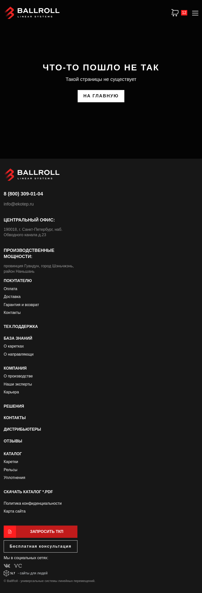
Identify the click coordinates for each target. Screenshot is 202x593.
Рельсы (10, 470)
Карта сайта (15, 511)
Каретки (11, 462)
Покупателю (18, 281)
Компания (15, 368)
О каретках (14, 346)
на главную (101, 95)
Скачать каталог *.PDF (28, 492)
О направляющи (18, 354)
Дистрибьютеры (22, 429)
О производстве (18, 376)
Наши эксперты (18, 384)
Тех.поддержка (21, 326)
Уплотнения (14, 478)
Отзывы (13, 441)
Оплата (10, 289)
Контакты (12, 312)
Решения (14, 406)
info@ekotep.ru (19, 204)
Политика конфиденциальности (33, 503)
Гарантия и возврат (21, 305)
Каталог (13, 454)
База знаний (18, 338)
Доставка (12, 297)
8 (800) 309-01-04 (23, 193)
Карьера (11, 392)
